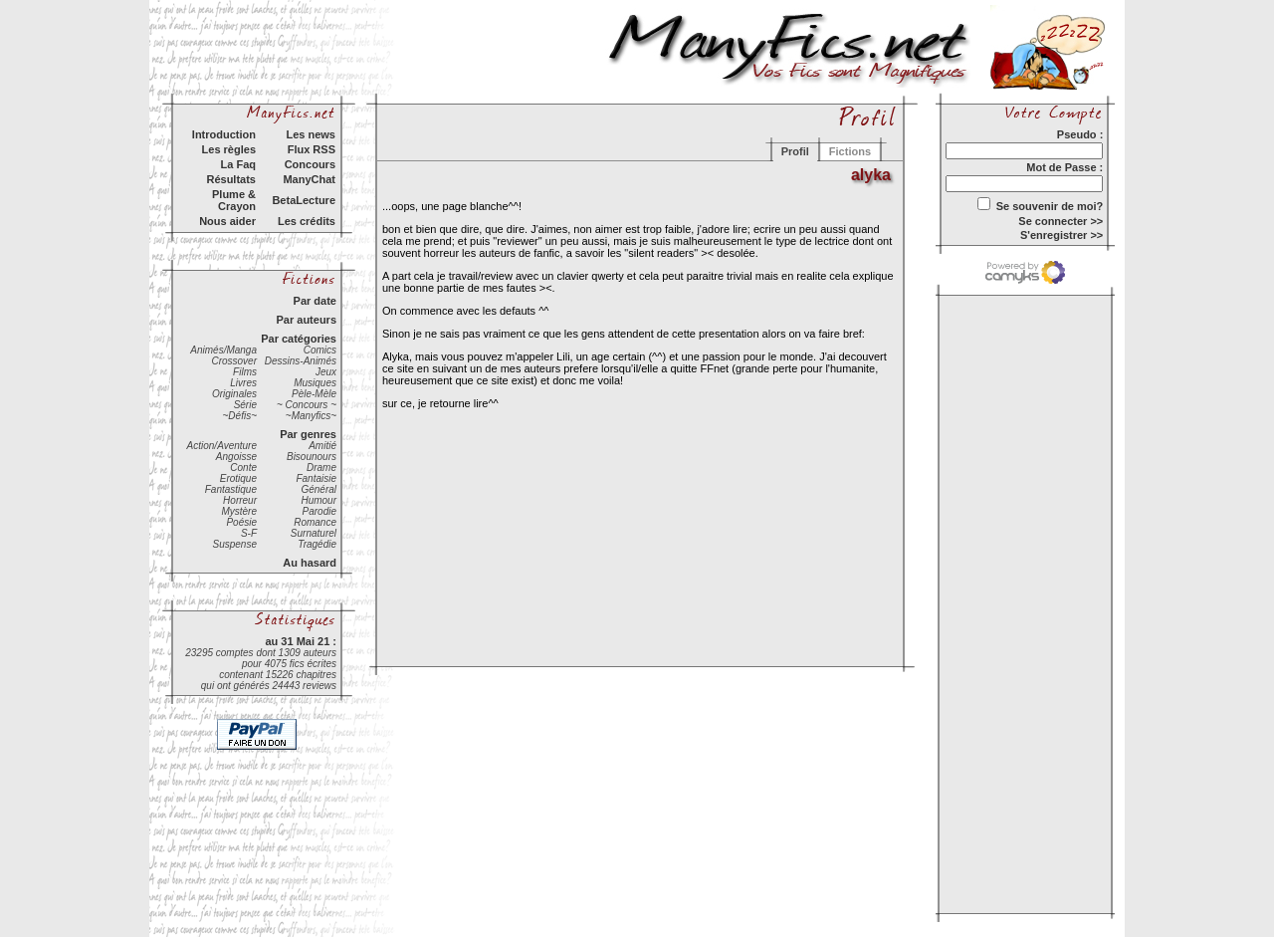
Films (245, 371)
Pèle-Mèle (314, 393)
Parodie (319, 511)
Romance (315, 522)
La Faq (238, 164)
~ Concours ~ (306, 404)
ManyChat (309, 179)
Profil (795, 151)
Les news (310, 134)
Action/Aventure (222, 445)
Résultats (231, 179)
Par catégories (298, 339)
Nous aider (227, 221)
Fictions (850, 151)
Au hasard (309, 563)
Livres (243, 382)
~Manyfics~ (311, 415)
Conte (243, 467)
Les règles (229, 149)
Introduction (224, 134)
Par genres (308, 434)
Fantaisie (316, 478)
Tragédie (317, 544)
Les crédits (306, 221)
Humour (318, 500)
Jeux (326, 371)
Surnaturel (313, 533)
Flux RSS (311, 149)
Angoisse (236, 456)
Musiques (315, 382)
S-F (249, 533)
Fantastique (231, 489)
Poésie (241, 522)
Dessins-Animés (300, 360)
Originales (234, 393)
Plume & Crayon (234, 200)
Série (245, 404)
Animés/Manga (223, 350)
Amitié (322, 445)
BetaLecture (303, 200)
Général (318, 489)
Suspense (235, 544)
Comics (320, 350)
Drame (321, 467)
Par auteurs (306, 320)
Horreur (240, 500)
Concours (310, 164)
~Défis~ (240, 415)
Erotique (238, 478)
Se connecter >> (1060, 221)
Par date (315, 301)
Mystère (239, 511)
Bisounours (311, 456)
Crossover (234, 360)
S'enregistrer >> (1061, 235)
